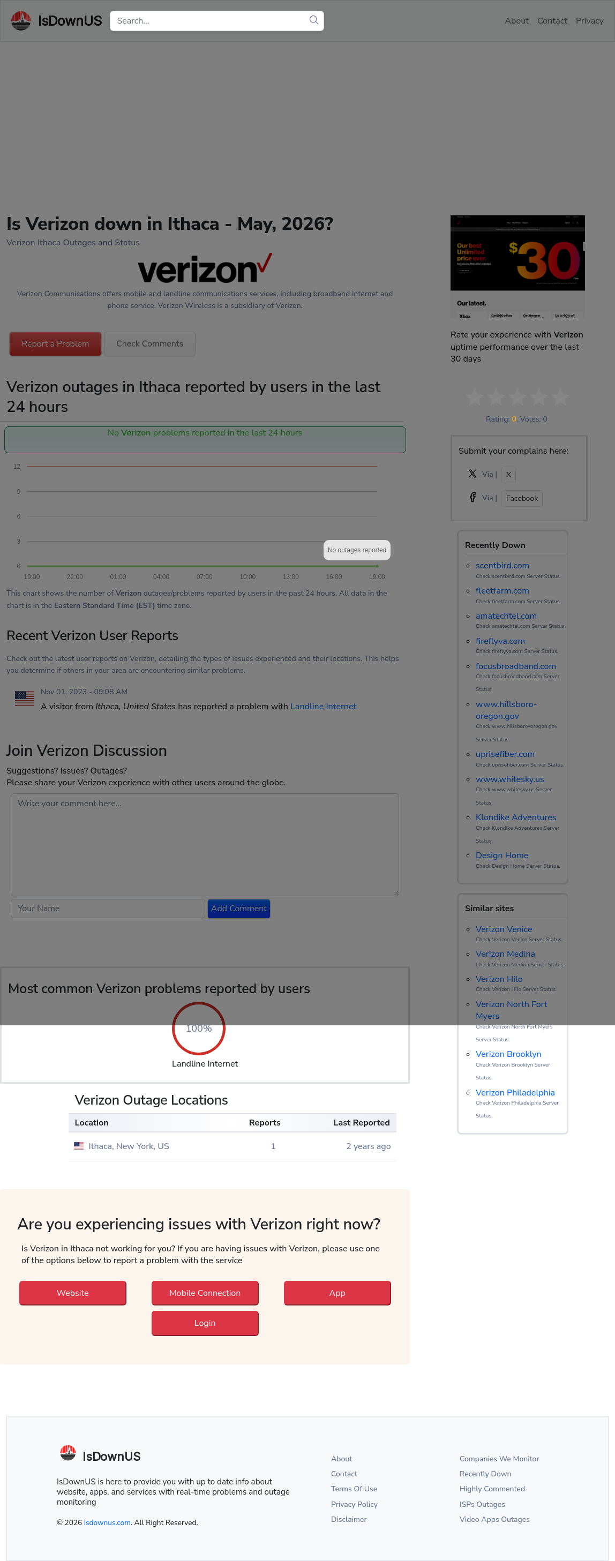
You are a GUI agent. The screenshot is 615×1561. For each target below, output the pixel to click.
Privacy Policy (354, 1504)
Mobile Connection (205, 1293)
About (341, 1459)
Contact (344, 1474)
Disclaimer (349, 1519)
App (337, 1293)
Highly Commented (492, 1489)
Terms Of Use (354, 1489)
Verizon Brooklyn (509, 1054)
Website (73, 1293)
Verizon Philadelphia (515, 1093)
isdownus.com (107, 1523)
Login (205, 1323)
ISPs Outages (482, 1504)
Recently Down (486, 1474)
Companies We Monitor (499, 1459)
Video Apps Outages (495, 1519)
